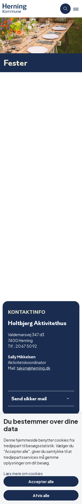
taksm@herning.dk (33, 368)
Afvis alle (41, 495)
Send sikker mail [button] (29, 398)
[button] (77, 9)
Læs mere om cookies (23, 473)
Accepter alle (41, 481)
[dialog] (41, 184)
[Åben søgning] (65, 8)
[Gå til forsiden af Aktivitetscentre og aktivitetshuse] (29, 8)
